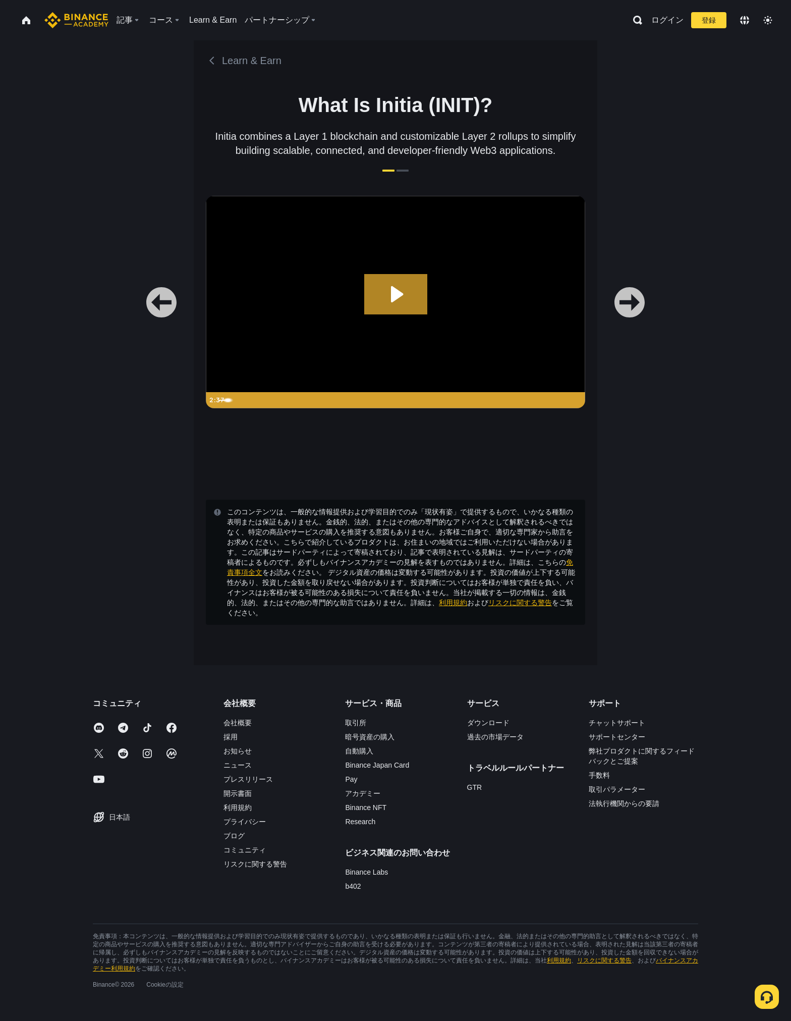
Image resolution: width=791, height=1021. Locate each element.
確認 (395, 593)
